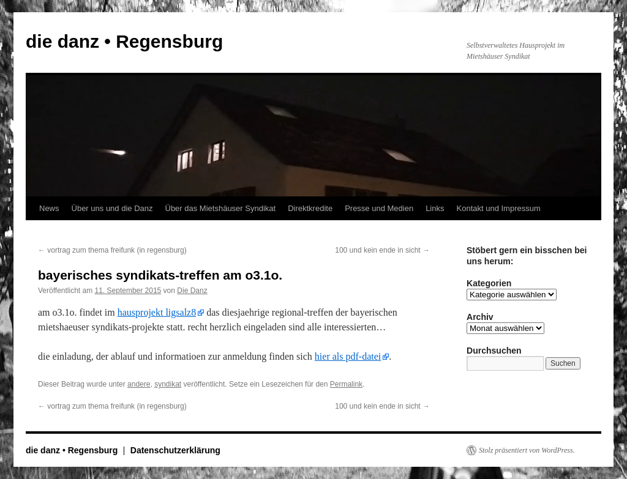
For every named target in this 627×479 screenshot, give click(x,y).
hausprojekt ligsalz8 (157, 312)
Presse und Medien (379, 208)
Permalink (346, 384)
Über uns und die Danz (112, 208)
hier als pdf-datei (348, 356)
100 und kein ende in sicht (382, 250)
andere (138, 384)
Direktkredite (310, 208)
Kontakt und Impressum (499, 208)
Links (435, 208)
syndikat (167, 384)
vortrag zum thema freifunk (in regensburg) (112, 250)
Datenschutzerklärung (175, 450)
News (49, 208)
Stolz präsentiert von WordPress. (527, 450)
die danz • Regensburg (124, 41)
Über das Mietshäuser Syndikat (220, 208)
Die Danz (192, 290)
